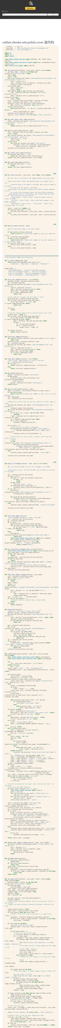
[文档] (54, 173)
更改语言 (5, 11)
